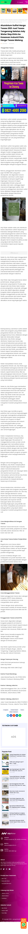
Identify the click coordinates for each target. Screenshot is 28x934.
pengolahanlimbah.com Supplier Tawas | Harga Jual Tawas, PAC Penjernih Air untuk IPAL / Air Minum (14, 921)
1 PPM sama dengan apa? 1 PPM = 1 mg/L (17, 762)
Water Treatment (9, 19)
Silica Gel (4, 878)
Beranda (3, 19)
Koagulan (6, 710)
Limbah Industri (14, 710)
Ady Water (4, 43)
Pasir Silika (4, 913)
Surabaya (4, 898)
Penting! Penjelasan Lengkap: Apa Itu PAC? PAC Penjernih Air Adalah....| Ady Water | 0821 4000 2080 (18, 813)
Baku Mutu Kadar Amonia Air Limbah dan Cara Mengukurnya (17, 791)
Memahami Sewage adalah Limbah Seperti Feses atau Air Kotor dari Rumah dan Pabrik (17, 821)
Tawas (22, 710)
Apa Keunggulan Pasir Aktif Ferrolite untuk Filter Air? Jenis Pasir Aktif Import (17, 784)
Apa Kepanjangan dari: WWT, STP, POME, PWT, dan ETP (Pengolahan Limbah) (17, 770)
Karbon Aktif (5, 910)
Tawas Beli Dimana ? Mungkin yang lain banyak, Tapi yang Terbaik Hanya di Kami (17, 777)
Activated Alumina (6, 883)
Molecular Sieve (6, 881)
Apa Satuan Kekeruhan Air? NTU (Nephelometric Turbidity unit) (17, 806)
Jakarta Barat (5, 896)
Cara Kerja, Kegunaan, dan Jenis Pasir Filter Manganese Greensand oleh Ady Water (17, 799)
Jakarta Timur (5, 893)
